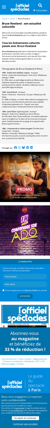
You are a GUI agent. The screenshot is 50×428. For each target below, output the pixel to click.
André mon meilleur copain (18, 72)
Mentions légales (8, 364)
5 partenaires (19, 408)
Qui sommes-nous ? (10, 359)
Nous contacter (25, 359)
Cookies (20, 364)
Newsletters (29, 361)
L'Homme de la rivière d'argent (19, 128)
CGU (43, 361)
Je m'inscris (25, 296)
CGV (37, 361)
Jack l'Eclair (11, 111)
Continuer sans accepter (25, 424)
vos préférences (17, 410)
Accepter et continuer (25, 418)
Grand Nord (12, 92)
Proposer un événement (13, 361)
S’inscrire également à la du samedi (26, 290)
